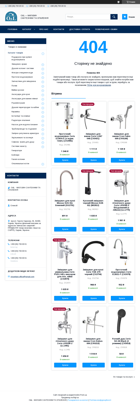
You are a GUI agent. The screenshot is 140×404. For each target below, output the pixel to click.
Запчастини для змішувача (24, 81)
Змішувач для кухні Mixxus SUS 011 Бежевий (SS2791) (65, 203)
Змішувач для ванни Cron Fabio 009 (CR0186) (121, 136)
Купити (65, 160)
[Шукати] (114, 16)
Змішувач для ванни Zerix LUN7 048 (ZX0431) (93, 136)
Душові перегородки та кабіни (25, 107)
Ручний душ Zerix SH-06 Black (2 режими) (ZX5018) (121, 341)
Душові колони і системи (23, 68)
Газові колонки (18, 159)
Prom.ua (83, 395)
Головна (12, 29)
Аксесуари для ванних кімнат (25, 98)
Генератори (17, 150)
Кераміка (16, 112)
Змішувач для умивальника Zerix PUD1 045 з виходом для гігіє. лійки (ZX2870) (64, 274)
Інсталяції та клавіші (21, 116)
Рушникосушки (18, 103)
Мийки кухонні (18, 90)
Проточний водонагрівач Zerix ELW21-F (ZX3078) (121, 272)
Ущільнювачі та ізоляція (22, 137)
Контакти (58, 29)
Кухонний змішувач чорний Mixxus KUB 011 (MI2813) (93, 203)
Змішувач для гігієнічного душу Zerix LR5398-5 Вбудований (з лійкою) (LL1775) (121, 205)
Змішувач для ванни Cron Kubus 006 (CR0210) (93, 341)
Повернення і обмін (106, 29)
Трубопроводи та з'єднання (24, 129)
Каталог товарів (15, 53)
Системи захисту (19, 146)
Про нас (43, 29)
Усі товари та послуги (123, 377)
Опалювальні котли (20, 163)
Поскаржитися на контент (78, 400)
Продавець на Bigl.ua (70, 398)
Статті (39, 37)
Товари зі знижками (19, 37)
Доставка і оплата (79, 29)
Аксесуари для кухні (21, 94)
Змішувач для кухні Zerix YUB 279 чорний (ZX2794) (93, 272)
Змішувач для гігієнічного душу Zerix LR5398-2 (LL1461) (65, 342)
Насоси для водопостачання (25, 124)
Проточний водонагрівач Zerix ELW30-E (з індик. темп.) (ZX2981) (65, 137)
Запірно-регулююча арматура (25, 133)
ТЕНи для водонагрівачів (99, 85)
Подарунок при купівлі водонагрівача (22, 58)
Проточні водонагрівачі (22, 77)
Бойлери (15, 155)
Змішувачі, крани (19, 64)
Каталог (26, 29)
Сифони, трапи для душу (23, 142)
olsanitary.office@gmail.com (22, 276)
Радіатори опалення (21, 120)
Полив (14, 86)
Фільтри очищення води (22, 73)
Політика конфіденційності (63, 37)
